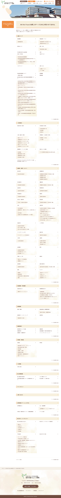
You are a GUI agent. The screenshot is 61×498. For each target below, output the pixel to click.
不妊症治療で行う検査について (23, 438)
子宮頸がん (20, 429)
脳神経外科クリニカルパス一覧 (23, 142)
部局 (18, 269)
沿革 (40, 52)
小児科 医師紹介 (21, 240)
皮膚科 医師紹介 (43, 240)
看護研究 (41, 329)
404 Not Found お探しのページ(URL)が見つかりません (8, 24)
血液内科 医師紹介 (21, 190)
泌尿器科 (19, 247)
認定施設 (19, 349)
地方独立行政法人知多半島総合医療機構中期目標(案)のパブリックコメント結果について (27, 100)
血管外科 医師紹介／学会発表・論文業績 (47, 208)
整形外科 (41, 232)
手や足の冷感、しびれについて (45, 220)
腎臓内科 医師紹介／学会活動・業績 (46, 185)
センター (41, 269)
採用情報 (19, 306)
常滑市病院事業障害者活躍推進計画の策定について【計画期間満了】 (27, 59)
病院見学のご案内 (21, 318)
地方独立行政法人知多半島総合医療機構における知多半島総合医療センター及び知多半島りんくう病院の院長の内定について (27, 82)
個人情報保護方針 (21, 490)
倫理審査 (41, 73)
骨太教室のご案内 (21, 157)
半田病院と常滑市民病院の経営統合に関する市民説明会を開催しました (27, 108)
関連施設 (41, 75)
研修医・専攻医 (20, 339)
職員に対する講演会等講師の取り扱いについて (48, 296)
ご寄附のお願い (20, 75)
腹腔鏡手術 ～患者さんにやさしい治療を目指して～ (27, 210)
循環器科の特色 (43, 175)
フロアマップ (19, 65)
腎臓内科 (41, 182)
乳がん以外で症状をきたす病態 (23, 229)
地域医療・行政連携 (47, 3)
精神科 (41, 193)
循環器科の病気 (43, 177)
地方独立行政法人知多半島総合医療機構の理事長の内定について (27, 91)
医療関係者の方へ (43, 288)
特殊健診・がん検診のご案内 (45, 134)
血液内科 (19, 187)
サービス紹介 (42, 411)
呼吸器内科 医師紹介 (21, 196)
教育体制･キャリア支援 (21, 329)
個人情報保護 (20, 373)
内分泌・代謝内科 (20, 199)
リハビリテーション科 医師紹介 (23, 235)
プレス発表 (42, 70)
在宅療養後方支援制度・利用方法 (46, 294)
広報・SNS (42, 65)
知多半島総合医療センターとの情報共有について (25, 379)
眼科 (40, 247)
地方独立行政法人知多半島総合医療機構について (25, 78)
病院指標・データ (43, 38)
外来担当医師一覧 (43, 128)
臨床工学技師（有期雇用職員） (45, 312)
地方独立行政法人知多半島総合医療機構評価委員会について (27, 105)
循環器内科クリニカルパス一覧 (23, 139)
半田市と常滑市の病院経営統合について (25, 102)
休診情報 (41, 130)
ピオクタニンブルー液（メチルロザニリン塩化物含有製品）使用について (25, 161)
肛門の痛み (20, 212)
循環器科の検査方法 (43, 179)
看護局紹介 (19, 326)
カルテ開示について (43, 376)
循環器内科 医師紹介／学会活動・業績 (47, 174)
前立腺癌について (21, 253)
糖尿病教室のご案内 (21, 153)
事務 (18, 277)
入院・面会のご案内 (21, 134)
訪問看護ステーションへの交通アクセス (47, 408)
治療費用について (21, 445)
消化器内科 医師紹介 (21, 185)
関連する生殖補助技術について (23, 449)
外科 (18, 205)
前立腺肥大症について (22, 251)
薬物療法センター (43, 277)
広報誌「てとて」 (43, 68)
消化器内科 (19, 182)
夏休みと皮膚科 (43, 242)
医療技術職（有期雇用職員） (45, 309)
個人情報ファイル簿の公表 (44, 378)
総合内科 (19, 171)
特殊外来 (41, 132)
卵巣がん (19, 424)
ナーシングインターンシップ (45, 332)
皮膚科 (41, 238)
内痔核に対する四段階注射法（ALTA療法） (25, 214)
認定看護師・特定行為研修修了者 (46, 330)
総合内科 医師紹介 (21, 174)
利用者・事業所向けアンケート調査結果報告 (25, 411)
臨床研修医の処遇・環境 (22, 347)
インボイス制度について (44, 298)
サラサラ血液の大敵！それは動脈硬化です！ (48, 218)
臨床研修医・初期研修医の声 (23, 354)
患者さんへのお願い (43, 149)
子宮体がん (20, 426)
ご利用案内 (29, 3)
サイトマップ (41, 490)
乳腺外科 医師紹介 (21, 225)
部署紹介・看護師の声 (21, 332)
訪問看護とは (19, 405)
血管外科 (41, 205)
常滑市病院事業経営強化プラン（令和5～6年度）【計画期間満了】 (27, 62)
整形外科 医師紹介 (43, 235)
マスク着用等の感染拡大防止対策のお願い (47, 152)
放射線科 (19, 263)
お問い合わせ (20, 394)
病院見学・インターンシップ (22, 315)
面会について (20, 137)
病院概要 (19, 38)
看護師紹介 (19, 330)
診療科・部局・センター (37, 3)
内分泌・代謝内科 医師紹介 (23, 202)
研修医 (18, 342)
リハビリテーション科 (21, 232)
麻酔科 (41, 256)
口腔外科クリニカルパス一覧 (23, 146)
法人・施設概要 (42, 405)
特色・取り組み (20, 54)
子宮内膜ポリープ (21, 427)
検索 (53, 3)
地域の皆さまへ (20, 288)
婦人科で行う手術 (43, 434)
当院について (22, 3)
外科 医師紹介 (20, 208)
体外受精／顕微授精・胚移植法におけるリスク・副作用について (27, 441)
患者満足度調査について (21, 73)
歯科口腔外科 (42, 263)
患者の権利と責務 (43, 49)
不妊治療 (19, 434)
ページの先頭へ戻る (54, 119)
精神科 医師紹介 (43, 196)
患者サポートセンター (44, 272)
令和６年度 (19, 366)
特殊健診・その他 (43, 137)
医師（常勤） (19, 309)
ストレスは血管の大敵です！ (45, 215)
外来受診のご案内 (43, 125)
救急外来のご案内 (20, 125)
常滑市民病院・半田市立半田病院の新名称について (27, 88)
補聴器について (20, 261)
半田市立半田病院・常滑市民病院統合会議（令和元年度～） (27, 111)
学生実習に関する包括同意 (22, 52)
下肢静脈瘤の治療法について (45, 211)
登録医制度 (42, 291)
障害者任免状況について (44, 43)
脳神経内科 (42, 187)
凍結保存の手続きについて (22, 443)
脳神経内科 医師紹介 (44, 190)
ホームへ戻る (19, 459)
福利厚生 (41, 315)
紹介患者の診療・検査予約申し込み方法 (47, 293)
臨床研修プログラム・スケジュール (24, 345)
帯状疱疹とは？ (43, 244)
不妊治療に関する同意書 (22, 451)
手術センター (42, 274)
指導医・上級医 (20, 350)
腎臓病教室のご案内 (21, 155)
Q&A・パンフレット (21, 85)
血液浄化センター (43, 276)
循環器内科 (42, 171)
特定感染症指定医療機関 (22, 56)
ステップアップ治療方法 (22, 436)
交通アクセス (42, 54)
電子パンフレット (21, 355)
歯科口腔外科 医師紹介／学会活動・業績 (47, 266)
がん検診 (41, 139)
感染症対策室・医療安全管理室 (23, 276)
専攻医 (41, 342)
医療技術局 (20, 274)
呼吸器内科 (19, 193)
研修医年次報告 (20, 352)
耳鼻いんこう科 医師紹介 (22, 259)
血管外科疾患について (44, 209)
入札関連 (19, 363)
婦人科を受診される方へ (21, 421)
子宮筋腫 (19, 431)
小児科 (18, 238)
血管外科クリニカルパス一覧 (23, 141)
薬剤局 (19, 272)
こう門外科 (42, 223)
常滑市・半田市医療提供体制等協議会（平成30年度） (27, 114)
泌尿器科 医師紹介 (21, 250)
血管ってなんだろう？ (44, 213)
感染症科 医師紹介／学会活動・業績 (46, 202)
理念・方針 (42, 46)
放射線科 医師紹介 (21, 266)
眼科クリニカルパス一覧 (22, 144)
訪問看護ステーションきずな (23, 403)
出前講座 (19, 152)
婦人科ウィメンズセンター (22, 418)
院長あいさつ (19, 46)
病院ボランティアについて (22, 291)
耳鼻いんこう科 (20, 256)
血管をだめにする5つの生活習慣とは (46, 216)
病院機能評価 (20, 41)
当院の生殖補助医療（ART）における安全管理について (27, 447)
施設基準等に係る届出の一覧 (45, 41)
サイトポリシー (20, 386)
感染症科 (41, 199)
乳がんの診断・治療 (21, 227)
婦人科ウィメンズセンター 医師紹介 (46, 421)
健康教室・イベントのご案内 (22, 149)
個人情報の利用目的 (21, 376)
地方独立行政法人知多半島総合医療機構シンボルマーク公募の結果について (27, 94)
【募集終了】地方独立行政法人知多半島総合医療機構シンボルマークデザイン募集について (27, 97)
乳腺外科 (19, 223)
